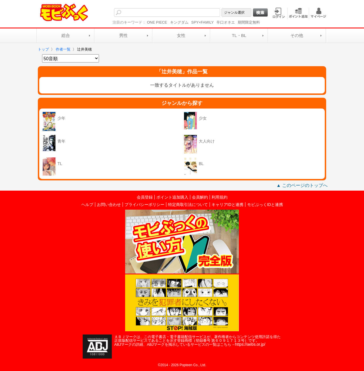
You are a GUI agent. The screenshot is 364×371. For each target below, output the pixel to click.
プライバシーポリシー (144, 204)
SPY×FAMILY (202, 22)
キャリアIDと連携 (227, 204)
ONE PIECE (157, 22)
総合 (65, 35)
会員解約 (200, 197)
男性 (123, 35)
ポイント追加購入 (172, 197)
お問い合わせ (109, 204)
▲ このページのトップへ (302, 185)
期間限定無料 (249, 22)
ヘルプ (87, 204)
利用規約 (220, 197)
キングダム (179, 22)
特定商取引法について (188, 204)
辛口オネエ (225, 22)
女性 (181, 35)
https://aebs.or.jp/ (250, 344)
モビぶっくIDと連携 (265, 204)
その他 (296, 35)
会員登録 (145, 197)
